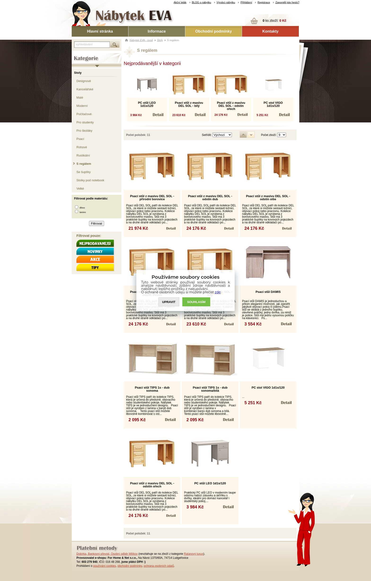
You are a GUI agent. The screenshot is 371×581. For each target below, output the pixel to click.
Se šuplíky (83, 172)
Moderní (82, 106)
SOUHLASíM (196, 302)
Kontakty (270, 31)
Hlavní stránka (100, 31)
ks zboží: (274, 20)
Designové (83, 81)
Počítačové (84, 114)
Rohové (81, 147)
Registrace (263, 2)
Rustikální (83, 155)
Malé (79, 97)
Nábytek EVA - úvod (141, 40)
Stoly (78, 72)
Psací (80, 139)
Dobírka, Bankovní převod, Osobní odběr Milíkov (107, 553)
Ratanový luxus (193, 553)
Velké (80, 188)
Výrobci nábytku (225, 2)
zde (218, 292)
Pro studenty (85, 122)
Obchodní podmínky (213, 31)
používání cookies (104, 566)
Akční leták (180, 2)
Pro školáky (84, 130)
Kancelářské (84, 89)
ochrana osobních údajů (159, 566)
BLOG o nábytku (201, 2)
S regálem (83, 163)
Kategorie (78, 54)
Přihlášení (246, 2)
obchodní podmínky (129, 566)
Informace (157, 31)
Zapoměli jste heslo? (287, 2)
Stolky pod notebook (90, 180)
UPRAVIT (168, 302)
